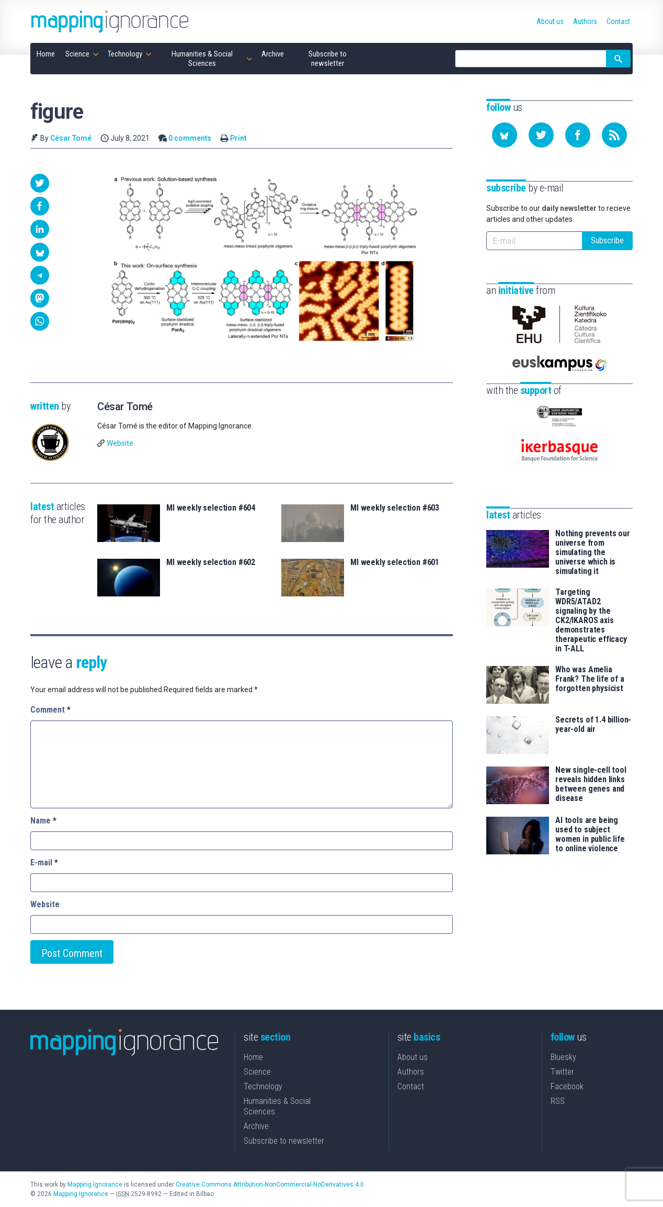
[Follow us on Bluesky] (504, 135)
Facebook (567, 1086)
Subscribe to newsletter (284, 1141)
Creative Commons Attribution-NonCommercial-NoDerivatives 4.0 (270, 1184)
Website (120, 443)
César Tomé (71, 138)
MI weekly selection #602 (210, 562)
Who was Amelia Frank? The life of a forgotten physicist (589, 679)
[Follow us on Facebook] (577, 135)
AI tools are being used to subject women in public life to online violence (590, 834)
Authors (410, 1072)
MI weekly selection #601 (394, 562)
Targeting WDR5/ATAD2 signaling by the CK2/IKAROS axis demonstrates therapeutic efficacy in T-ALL (591, 620)
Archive (256, 1126)
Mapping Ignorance (94, 1184)
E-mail (44, 862)
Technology (263, 1086)
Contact (410, 1086)
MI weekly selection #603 (394, 508)
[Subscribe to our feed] (614, 135)
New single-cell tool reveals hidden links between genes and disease (590, 784)
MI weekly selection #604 (210, 508)
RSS (558, 1101)
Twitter (562, 1072)
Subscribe (607, 240)
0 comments (189, 138)
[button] (39, 183)
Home (253, 1057)
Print (238, 138)
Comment (50, 710)
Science (257, 1072)
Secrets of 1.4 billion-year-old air (593, 724)
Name (43, 821)
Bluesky (563, 1057)
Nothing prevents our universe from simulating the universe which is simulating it (592, 552)
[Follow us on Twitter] (541, 135)
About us (412, 1057)
